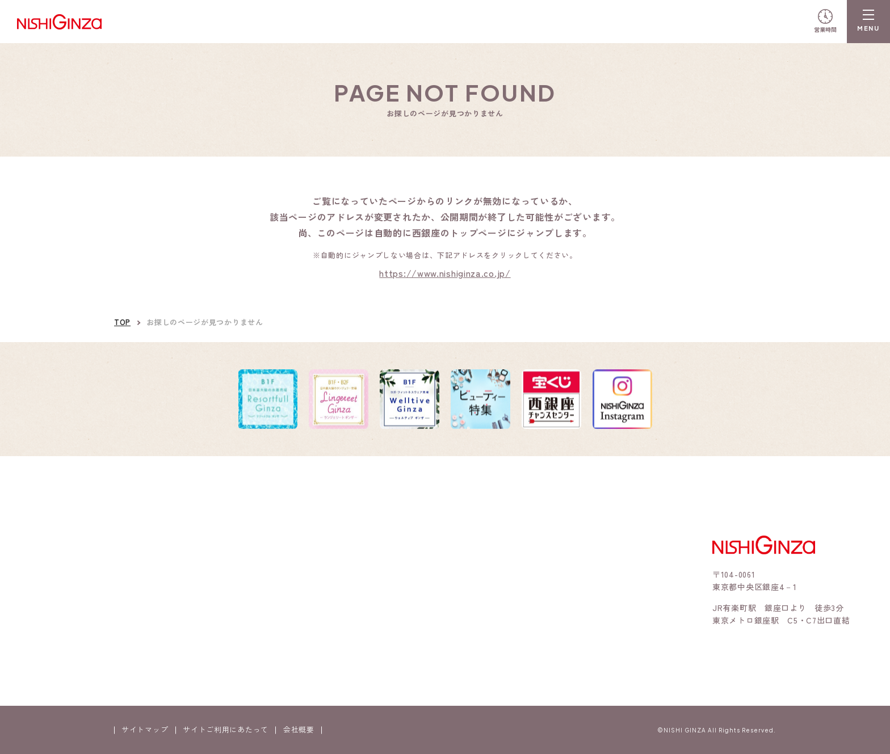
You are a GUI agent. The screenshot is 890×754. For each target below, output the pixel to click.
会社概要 (298, 729)
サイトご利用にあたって (225, 729)
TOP (122, 322)
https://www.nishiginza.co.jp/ (444, 273)
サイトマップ (144, 729)
